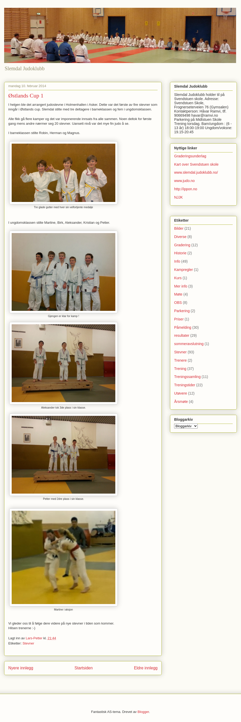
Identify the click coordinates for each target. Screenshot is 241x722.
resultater (181, 335)
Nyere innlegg (20, 668)
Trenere (180, 360)
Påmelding (182, 327)
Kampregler (183, 270)
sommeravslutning (189, 344)
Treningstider (184, 385)
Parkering (182, 311)
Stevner (28, 643)
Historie (180, 253)
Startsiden (83, 668)
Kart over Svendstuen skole (196, 164)
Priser (179, 319)
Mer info (180, 286)
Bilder (178, 228)
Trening (180, 369)
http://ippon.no (185, 189)
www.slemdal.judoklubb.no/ (196, 172)
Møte (178, 294)
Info (177, 261)
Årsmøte (181, 401)
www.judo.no (184, 181)
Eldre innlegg (146, 668)
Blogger (143, 712)
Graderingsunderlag (190, 156)
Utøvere (180, 393)
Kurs (178, 278)
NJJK (178, 197)
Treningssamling (187, 377)
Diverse (180, 237)
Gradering (182, 245)
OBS (178, 302)
